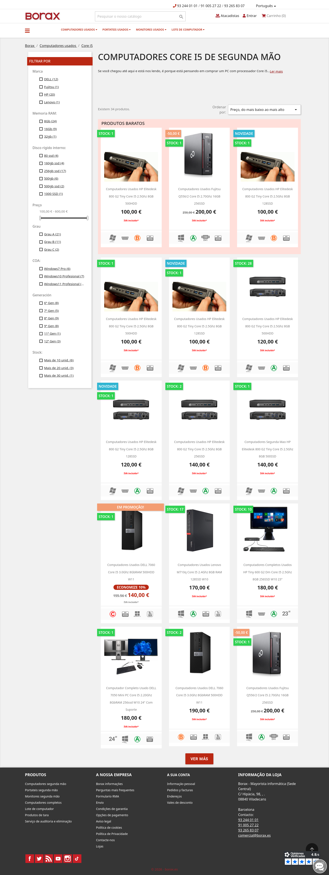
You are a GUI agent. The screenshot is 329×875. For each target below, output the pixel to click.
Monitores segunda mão (42, 796)
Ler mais (276, 71)
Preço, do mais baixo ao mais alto (264, 109)
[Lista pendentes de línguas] (267, 6)
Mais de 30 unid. (59, 375)
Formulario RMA (107, 796)
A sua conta (178, 774)
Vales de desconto (180, 802)
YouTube (58, 858)
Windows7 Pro (57, 268)
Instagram (67, 858)
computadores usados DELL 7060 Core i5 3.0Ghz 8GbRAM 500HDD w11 (199, 695)
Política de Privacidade (112, 834)
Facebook (29, 858)
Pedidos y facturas (180, 790)
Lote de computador (188, 29)
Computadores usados (79, 29)
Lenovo (52, 102)
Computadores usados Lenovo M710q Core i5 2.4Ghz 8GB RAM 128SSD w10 (199, 572)
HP (49, 94)
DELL (51, 79)
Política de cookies (109, 827)
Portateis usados (116, 29)
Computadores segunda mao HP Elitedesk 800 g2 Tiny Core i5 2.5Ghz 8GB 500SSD (267, 449)
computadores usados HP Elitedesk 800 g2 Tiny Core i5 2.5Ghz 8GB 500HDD (131, 196)
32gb (50, 136)
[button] (27, 30)
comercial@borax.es (254, 835)
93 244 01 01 (187, 5)
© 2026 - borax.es (164, 869)
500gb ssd (54, 186)
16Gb (50, 129)
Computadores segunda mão (45, 784)
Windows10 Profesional (64, 276)
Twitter (39, 858)
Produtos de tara (37, 815)
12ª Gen (52, 341)
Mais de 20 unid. (59, 368)
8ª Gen (51, 318)
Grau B (52, 241)
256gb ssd (55, 171)
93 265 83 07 (234, 5)
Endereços (174, 796)
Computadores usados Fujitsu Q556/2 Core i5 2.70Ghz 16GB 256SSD (199, 196)
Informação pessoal (181, 784)
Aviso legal (103, 821)
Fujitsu (51, 87)
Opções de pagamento (112, 815)
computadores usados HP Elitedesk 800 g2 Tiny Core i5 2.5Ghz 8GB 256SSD (199, 449)
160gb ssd (54, 163)
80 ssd (51, 155)
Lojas (99, 846)
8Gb (50, 121)
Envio (100, 802)
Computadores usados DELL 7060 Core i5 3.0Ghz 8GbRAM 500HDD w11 (131, 572)
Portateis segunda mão (41, 790)
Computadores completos (43, 802)
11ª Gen (52, 333)
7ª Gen (51, 310)
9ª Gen (51, 326)
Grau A (52, 234)
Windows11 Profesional (64, 284)
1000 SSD (53, 193)
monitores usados (151, 29)
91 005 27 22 (211, 5)
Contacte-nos (105, 840)
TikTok (77, 858)
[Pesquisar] (140, 16)
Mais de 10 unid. (59, 360)
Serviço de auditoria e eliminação (48, 821)
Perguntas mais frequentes (115, 790)
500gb (51, 178)
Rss (48, 858)
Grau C (51, 249)
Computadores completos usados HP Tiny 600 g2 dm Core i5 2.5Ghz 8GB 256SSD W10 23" (267, 572)
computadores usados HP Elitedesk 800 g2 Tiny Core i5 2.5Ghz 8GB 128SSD (267, 196)
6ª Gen (51, 303)
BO (42, 16)
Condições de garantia (112, 809)
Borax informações (109, 784)
